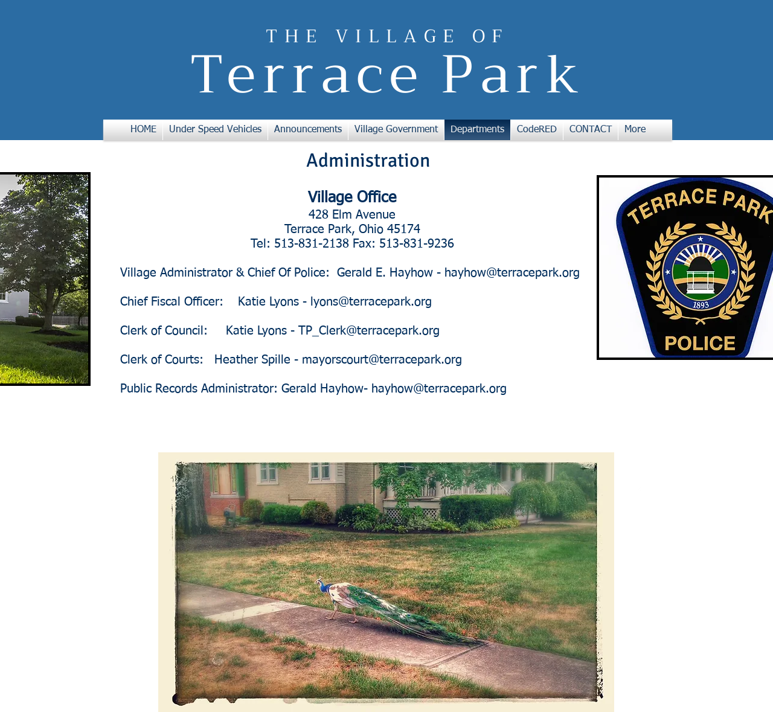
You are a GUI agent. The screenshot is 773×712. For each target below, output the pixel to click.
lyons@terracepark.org (371, 302)
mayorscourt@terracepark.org (382, 360)
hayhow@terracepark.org (512, 273)
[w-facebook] (638, 490)
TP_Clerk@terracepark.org (369, 331)
